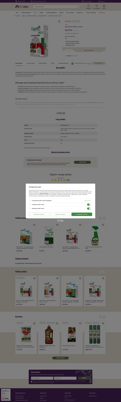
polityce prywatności (43, 193)
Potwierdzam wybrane (39, 214)
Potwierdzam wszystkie (81, 214)
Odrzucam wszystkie (60, 214)
